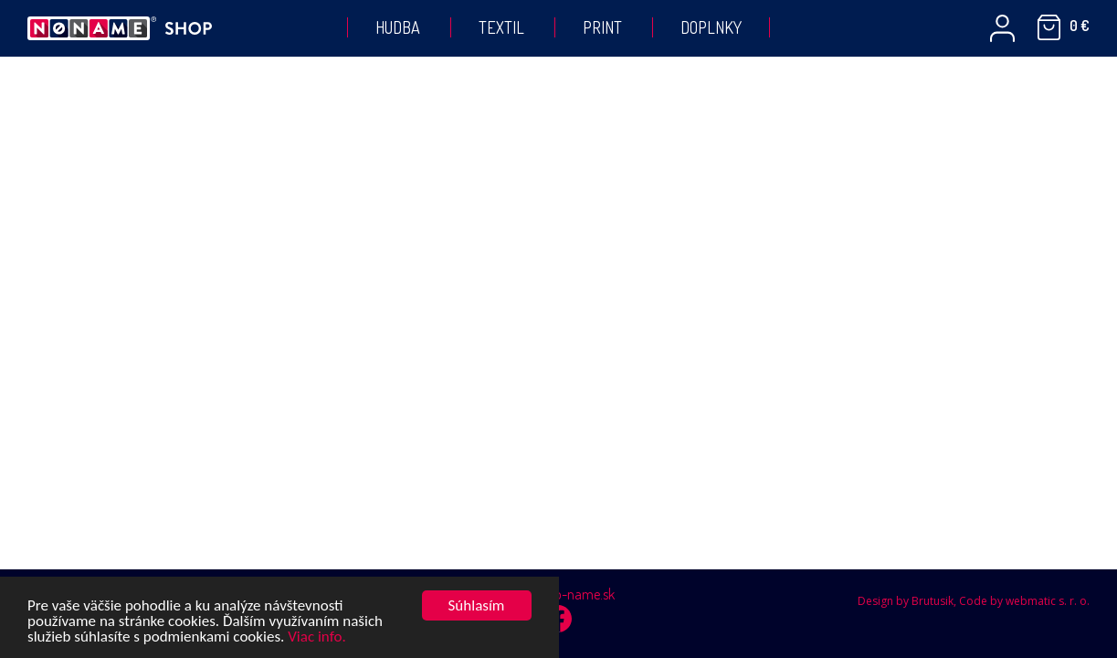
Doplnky (711, 27)
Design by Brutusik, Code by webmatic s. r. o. (974, 601)
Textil (501, 27)
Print (602, 27)
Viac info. (317, 637)
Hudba (397, 27)
